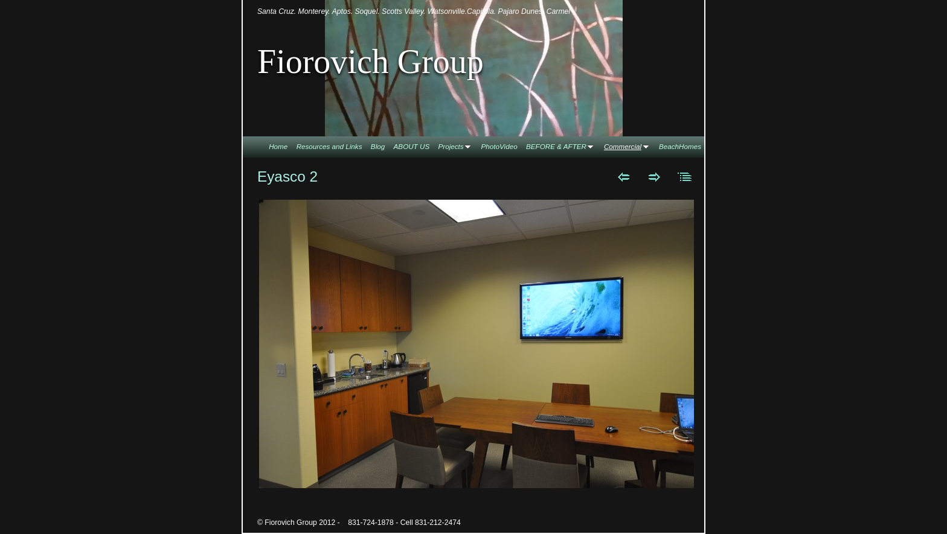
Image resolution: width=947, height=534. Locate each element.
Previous (624, 177)
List (685, 177)
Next (654, 177)
